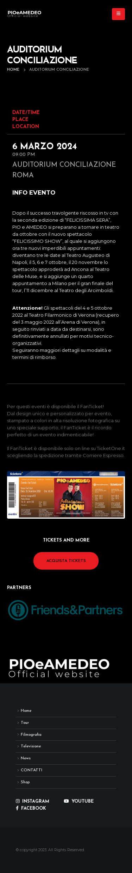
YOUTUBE (79, 801)
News (26, 758)
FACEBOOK (31, 808)
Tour (25, 723)
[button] (118, 14)
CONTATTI (31, 770)
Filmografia (31, 735)
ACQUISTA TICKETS (66, 561)
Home (26, 711)
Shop (25, 782)
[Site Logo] (24, 14)
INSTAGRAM (33, 801)
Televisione (31, 746)
